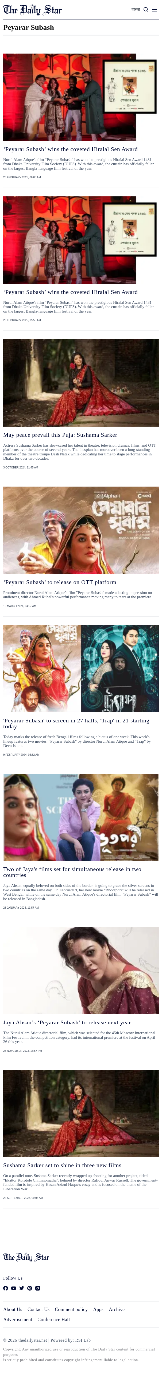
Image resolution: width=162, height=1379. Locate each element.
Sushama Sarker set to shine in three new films (62, 1165)
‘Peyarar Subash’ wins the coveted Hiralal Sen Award (70, 149)
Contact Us (38, 1309)
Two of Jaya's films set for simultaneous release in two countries (72, 872)
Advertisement (17, 1319)
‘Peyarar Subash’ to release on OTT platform (59, 582)
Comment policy (71, 1309)
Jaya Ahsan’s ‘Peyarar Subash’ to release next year (67, 1022)
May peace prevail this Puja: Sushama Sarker (60, 434)
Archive (117, 1309)
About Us (12, 1309)
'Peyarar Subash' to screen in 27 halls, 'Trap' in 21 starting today (76, 723)
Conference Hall (53, 1319)
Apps (98, 1309)
